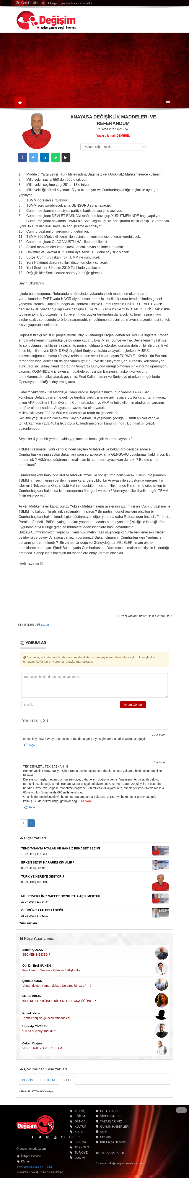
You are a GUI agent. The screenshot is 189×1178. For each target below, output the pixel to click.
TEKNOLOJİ (83, 1147)
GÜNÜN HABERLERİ (114, 1126)
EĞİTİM (80, 1116)
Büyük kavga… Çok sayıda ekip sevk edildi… (68, 3)
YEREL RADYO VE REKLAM (42, 1048)
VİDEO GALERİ (111, 1116)
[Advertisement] (94, 65)
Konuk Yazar (31, 1013)
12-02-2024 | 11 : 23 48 (34, 854)
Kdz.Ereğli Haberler (113, 1142)
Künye (25, 1161)
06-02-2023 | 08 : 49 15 (34, 868)
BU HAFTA (48, 1080)
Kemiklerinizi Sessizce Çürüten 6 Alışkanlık (51, 970)
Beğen (32, 745)
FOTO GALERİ (110, 1111)
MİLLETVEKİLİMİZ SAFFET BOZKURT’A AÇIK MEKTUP (60, 896)
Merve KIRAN (32, 996)
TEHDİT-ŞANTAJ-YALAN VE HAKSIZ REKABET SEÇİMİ (60, 848)
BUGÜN (27, 1080)
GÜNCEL (81, 1121)
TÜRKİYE (81, 1152)
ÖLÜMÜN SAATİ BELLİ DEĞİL (42, 910)
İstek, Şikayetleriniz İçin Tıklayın (34, 1166)
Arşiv (103, 1131)
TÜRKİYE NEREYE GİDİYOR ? (42, 876)
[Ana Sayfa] (20, 102)
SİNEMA (80, 1142)
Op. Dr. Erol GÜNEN (36, 965)
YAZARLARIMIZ (111, 1121)
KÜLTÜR (80, 1126)
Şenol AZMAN (32, 981)
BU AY (67, 1080)
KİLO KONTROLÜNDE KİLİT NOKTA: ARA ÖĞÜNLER (59, 1001)
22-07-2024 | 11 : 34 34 (34, 901)
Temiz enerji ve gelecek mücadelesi (46, 1018)
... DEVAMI (84, 801)
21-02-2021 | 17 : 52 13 (34, 915)
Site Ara (105, 1137)
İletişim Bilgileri (31, 1156)
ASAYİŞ (79, 1111)
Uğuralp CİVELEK (35, 1026)
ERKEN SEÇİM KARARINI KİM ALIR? (47, 862)
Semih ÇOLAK (32, 949)
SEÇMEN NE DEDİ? (36, 954)
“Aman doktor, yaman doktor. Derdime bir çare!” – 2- (57, 985)
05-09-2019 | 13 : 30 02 (34, 882)
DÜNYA (80, 1157)
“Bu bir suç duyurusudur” (38, 1031)
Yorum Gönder (133, 704)
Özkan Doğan (32, 1043)
